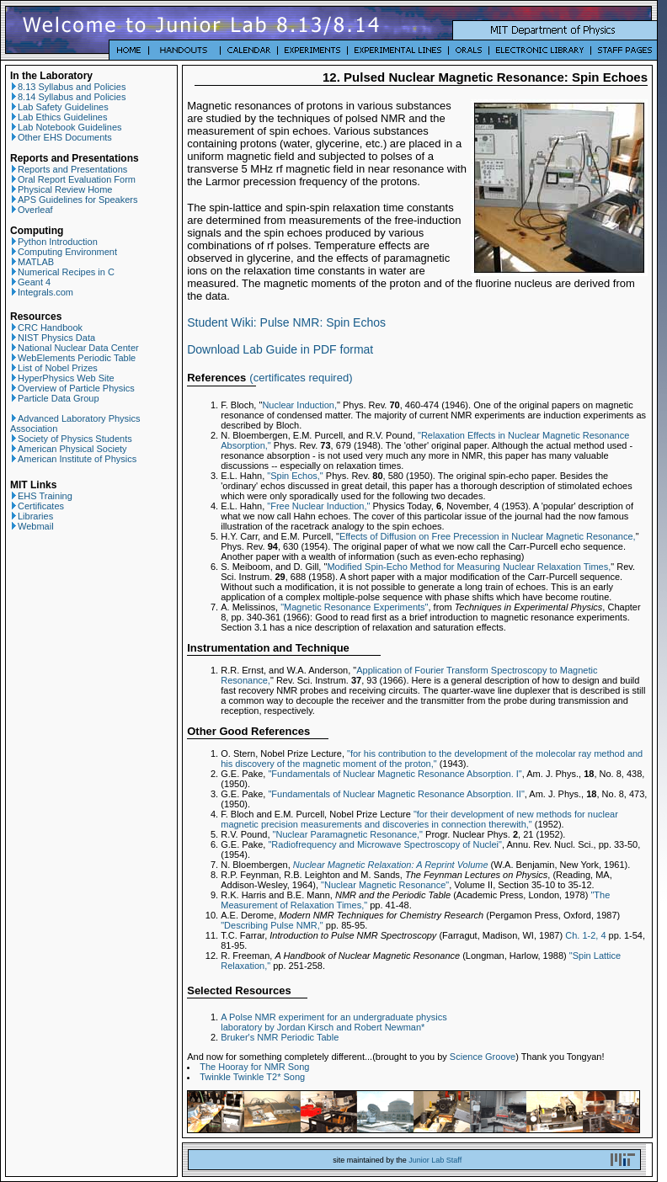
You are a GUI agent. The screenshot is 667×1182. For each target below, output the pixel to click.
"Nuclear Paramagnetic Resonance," (348, 834)
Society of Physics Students (71, 439)
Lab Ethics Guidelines (58, 117)
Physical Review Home (61, 189)
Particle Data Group (54, 398)
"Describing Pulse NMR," (272, 925)
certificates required (301, 377)
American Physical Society (68, 449)
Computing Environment (63, 252)
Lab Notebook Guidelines (66, 127)
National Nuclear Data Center (74, 348)
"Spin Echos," (295, 476)
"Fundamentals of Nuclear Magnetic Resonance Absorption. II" (396, 794)
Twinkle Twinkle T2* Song (252, 1077)
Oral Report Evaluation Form (73, 179)
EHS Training (41, 496)
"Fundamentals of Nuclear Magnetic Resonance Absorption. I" (394, 774)
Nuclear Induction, (299, 405)
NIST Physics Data (52, 338)
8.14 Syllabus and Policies (67, 97)
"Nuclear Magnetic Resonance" (385, 885)
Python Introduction (54, 242)
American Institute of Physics (73, 459)
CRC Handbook (46, 327)
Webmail (32, 526)
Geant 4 (30, 282)
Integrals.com (41, 292)
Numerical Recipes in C (62, 272)
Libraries (31, 516)
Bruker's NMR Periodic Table (280, 1037)
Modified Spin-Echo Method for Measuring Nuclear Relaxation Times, (469, 567)
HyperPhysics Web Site (62, 378)
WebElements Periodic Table (73, 358)
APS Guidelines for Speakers (73, 199)
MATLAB (32, 262)
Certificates (37, 506)
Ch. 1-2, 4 (585, 935)
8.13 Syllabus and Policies (67, 87)
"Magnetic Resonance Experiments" (354, 607)
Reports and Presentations (68, 169)
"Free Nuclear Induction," (318, 506)
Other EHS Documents (61, 137)
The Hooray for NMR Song (254, 1067)
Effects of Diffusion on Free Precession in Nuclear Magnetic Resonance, (487, 536)
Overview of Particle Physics (72, 388)
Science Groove (482, 1057)
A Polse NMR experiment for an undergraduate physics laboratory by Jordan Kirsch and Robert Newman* (333, 1022)
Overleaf (31, 210)
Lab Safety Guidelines (59, 107)
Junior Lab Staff (435, 1160)
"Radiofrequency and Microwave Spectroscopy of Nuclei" (384, 844)
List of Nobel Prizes (54, 368)
